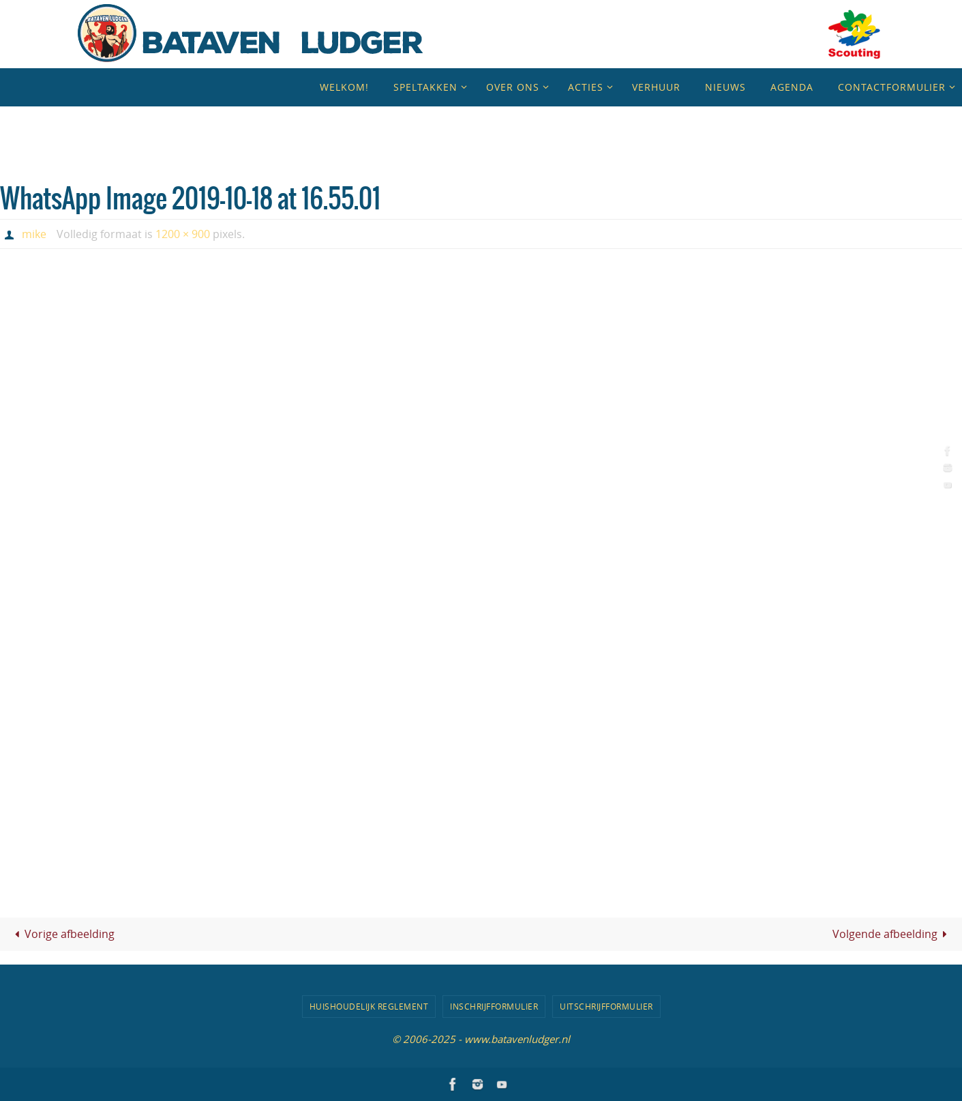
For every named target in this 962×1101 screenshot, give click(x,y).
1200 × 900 (182, 233)
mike (34, 233)
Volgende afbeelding (892, 933)
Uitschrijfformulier (606, 1006)
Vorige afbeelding (62, 933)
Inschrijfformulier (494, 1006)
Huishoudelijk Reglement (369, 1006)
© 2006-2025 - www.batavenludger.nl (481, 1039)
